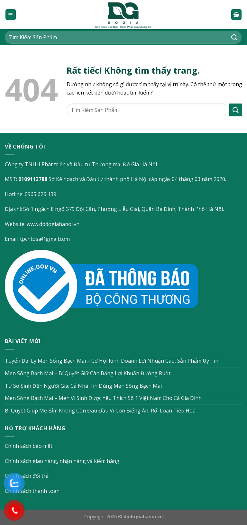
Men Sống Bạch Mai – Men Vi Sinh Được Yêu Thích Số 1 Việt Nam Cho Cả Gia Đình (103, 398)
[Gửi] (234, 37)
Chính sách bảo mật (28, 445)
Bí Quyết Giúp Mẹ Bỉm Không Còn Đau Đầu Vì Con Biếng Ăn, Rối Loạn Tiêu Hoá (100, 410)
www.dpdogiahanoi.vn (53, 224)
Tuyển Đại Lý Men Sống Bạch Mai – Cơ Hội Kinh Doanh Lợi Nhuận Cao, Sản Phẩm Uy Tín (111, 360)
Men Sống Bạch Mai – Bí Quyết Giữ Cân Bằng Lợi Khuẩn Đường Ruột (87, 373)
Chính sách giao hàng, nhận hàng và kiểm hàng (62, 461)
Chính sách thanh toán (32, 490)
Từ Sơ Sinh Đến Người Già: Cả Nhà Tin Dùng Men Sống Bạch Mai (83, 385)
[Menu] (10, 14)
